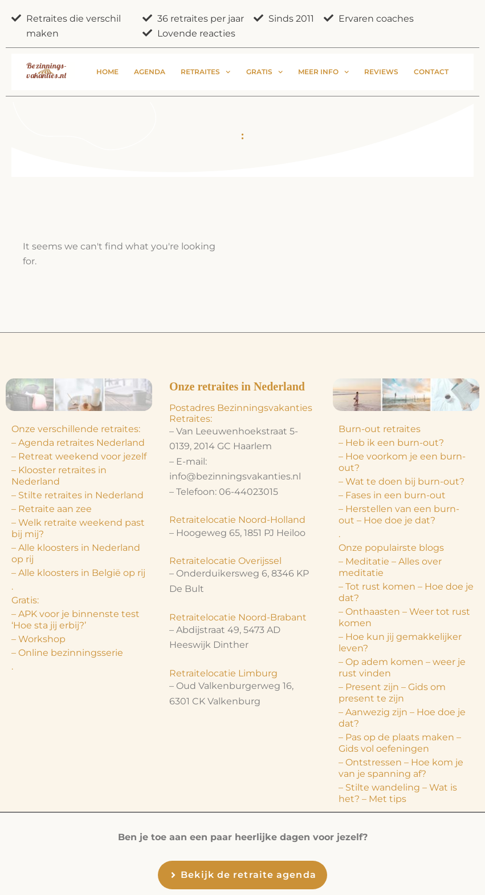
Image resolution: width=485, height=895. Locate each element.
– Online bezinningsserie (67, 652)
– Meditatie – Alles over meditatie (390, 567)
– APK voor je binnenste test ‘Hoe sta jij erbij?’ (75, 619)
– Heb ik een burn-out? (391, 442)
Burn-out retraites (380, 429)
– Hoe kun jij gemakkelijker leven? (400, 642)
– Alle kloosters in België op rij (78, 572)
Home (107, 71)
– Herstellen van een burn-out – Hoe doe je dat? (399, 514)
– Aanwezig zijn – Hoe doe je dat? (402, 718)
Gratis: (25, 600)
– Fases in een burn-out (392, 495)
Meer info (323, 72)
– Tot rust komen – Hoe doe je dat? (406, 592)
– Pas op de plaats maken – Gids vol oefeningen (400, 743)
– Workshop (38, 639)
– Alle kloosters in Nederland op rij (75, 553)
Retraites (205, 72)
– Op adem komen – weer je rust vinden (402, 667)
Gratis (264, 72)
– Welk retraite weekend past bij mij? (78, 528)
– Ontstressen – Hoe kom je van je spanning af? (401, 768)
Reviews (381, 71)
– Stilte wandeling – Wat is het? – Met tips (398, 793)
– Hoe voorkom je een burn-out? (402, 462)
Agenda (149, 71)
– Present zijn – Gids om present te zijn (392, 693)
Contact (431, 71)
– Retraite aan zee (51, 508)
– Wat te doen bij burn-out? (401, 481)
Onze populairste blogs (391, 547)
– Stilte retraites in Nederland (77, 495)
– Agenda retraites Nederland (78, 442)
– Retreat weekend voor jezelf (78, 456)
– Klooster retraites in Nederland (59, 476)
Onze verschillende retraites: (75, 429)
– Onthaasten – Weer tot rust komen (404, 617)
